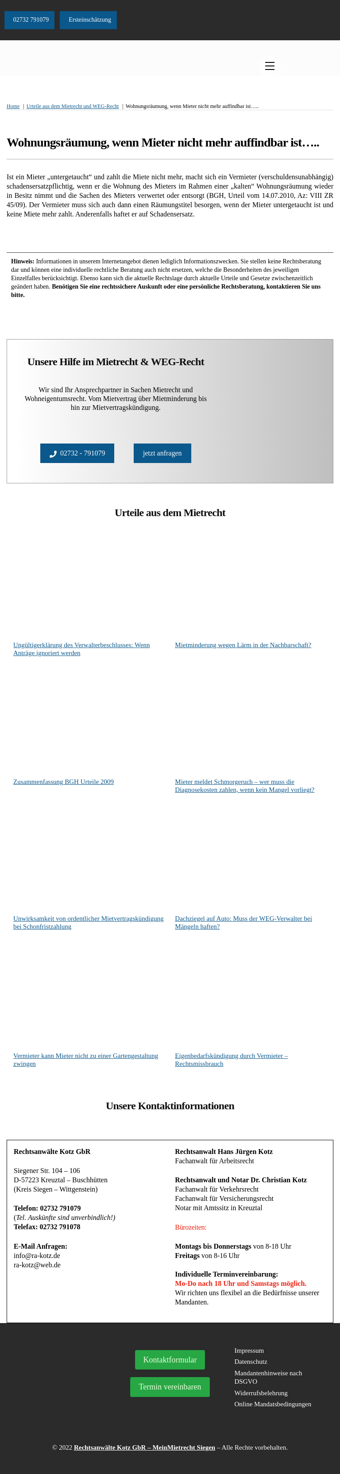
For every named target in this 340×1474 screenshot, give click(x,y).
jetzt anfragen (162, 453)
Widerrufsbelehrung (261, 1393)
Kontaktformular (170, 1359)
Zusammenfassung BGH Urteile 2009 (63, 781)
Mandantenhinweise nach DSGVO (268, 1377)
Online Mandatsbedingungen (273, 1404)
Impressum (249, 1350)
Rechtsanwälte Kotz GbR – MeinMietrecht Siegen (144, 1447)
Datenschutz (251, 1361)
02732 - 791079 (77, 453)
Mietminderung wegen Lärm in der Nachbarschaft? (243, 644)
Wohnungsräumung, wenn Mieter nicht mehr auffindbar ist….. (163, 142)
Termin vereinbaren (170, 1386)
